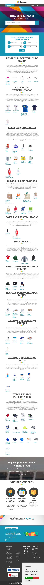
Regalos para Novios (22, 342)
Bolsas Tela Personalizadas (27, 200)
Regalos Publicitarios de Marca (22, 59)
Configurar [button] (28, 580)
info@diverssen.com (36, 557)
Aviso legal (22, 581)
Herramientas (16, 432)
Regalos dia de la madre (7, 314)
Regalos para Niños (29, 379)
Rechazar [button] (36, 577)
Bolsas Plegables (23, 212)
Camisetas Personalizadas (22, 89)
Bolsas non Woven (15, 213)
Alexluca (36, 81)
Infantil (7, 378)
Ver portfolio (8, 539)
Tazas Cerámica (30, 149)
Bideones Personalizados (16, 237)
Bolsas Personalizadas (22, 180)
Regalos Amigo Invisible (23, 419)
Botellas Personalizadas (22, 217)
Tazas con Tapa (7, 150)
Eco (28, 442)
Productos (18, 551)
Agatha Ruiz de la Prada (8, 83)
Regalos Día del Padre (15, 288)
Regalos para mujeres (22, 314)
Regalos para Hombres (7, 288)
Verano (21, 442)
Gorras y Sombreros (25, 431)
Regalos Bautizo (22, 378)
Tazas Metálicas (23, 162)
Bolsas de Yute (35, 197)
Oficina (14, 442)
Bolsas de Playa (18, 197)
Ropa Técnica (7, 260)
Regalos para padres (22, 288)
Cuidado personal (7, 442)
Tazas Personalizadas (22, 127)
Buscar (22, 50)
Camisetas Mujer (16, 111)
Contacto (18, 560)
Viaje (35, 442)
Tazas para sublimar (30, 162)
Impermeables (24, 263)
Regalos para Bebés (15, 379)
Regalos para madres (29, 314)
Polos (6, 124)
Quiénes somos (18, 558)
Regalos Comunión (8, 390)
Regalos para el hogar (7, 431)
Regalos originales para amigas (15, 315)
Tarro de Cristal (18, 173)
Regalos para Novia (7, 353)
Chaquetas (15, 261)
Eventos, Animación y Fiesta (33, 432)
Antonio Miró (15, 82)
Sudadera (33, 260)
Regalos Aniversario (30, 342)
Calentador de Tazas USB (15, 151)
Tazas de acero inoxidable (8, 163)
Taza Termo (22, 149)
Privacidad (17, 581)
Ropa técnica (22, 241)
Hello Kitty (22, 82)
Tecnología (30, 419)
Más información (22, 474)
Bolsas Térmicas (30, 212)
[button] (9, 5)
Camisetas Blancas (8, 111)
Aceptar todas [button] (29, 577)
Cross (29, 81)
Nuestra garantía (17, 555)
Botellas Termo (7, 234)
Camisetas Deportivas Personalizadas (25, 114)
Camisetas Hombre (34, 111)
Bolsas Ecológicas (8, 212)
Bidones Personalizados (9, 177)
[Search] (22, 23)
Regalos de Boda (15, 341)
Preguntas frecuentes (18, 553)
